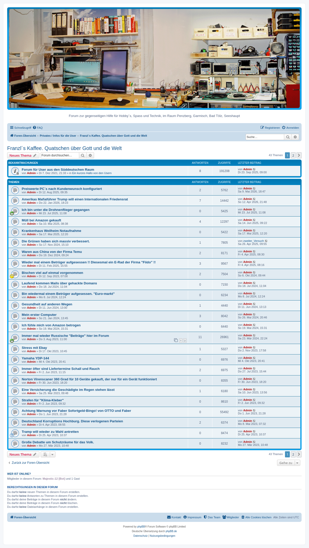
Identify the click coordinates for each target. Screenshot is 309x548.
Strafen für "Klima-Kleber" (43, 400)
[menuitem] (37, 128)
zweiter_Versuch (253, 240)
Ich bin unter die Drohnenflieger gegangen (55, 210)
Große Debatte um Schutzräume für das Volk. (58, 442)
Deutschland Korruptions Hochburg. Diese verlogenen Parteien (72, 421)
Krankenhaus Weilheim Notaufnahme (51, 231)
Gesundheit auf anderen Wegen (47, 304)
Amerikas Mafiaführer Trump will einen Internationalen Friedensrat (75, 199)
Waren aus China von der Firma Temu (52, 252)
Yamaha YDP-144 (35, 358)
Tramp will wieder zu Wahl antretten (50, 432)
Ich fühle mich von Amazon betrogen (51, 325)
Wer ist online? (19, 473)
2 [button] (293, 155)
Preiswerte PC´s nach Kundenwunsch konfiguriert (62, 189)
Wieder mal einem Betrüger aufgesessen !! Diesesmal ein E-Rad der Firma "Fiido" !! (89, 262)
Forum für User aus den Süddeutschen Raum (58, 169)
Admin (31, 173)
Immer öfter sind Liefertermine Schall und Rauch (61, 369)
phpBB (141, 526)
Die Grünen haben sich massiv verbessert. (56, 241)
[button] (299, 155)
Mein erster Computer (39, 315)
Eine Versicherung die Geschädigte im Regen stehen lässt (68, 390)
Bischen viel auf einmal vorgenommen (52, 273)
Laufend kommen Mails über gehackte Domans (59, 283)
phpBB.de (171, 531)
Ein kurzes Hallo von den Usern (92, 173)
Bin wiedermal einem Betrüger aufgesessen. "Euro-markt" (68, 294)
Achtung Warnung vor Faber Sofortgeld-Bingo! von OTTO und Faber (76, 411)
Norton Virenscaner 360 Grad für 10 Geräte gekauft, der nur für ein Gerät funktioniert (89, 379)
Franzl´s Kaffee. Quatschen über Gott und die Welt (64, 148)
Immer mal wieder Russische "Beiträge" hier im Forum (65, 336)
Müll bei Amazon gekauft (41, 220)
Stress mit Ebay (34, 348)
